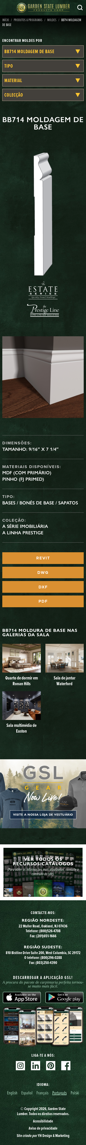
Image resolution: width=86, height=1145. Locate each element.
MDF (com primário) (26, 472)
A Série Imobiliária (25, 526)
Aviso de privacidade (43, 1128)
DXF (43, 587)
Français (42, 1093)
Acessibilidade (43, 1121)
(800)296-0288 (51, 958)
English (12, 1093)
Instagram (20, 1065)
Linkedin (35, 1065)
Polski (75, 1093)
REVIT (43, 558)
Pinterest (50, 1065)
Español (27, 1093)
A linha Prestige (22, 532)
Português (59, 1093)
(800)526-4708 (50, 931)
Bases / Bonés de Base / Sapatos (40, 503)
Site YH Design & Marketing (43, 1136)
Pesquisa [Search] (80, 7)
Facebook (65, 1065)
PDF (43, 601)
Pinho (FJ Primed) (23, 479)
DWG (43, 572)
